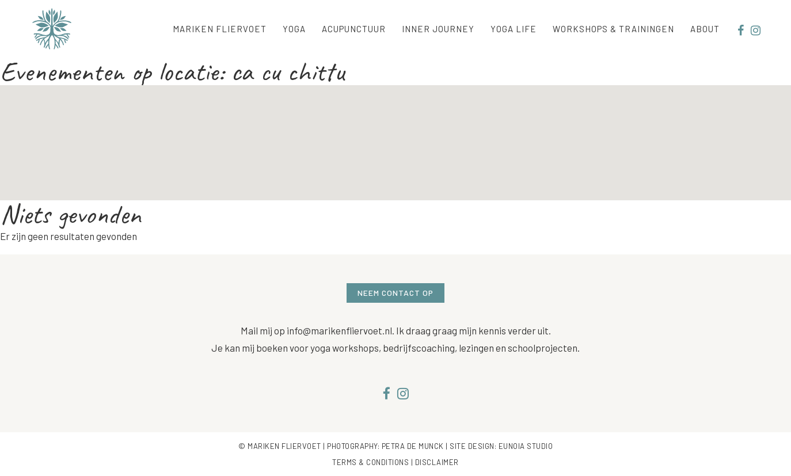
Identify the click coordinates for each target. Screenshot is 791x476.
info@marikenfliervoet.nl (339, 330)
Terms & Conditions (370, 462)
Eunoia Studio (526, 446)
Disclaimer (437, 462)
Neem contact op (395, 293)
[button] (395, 132)
